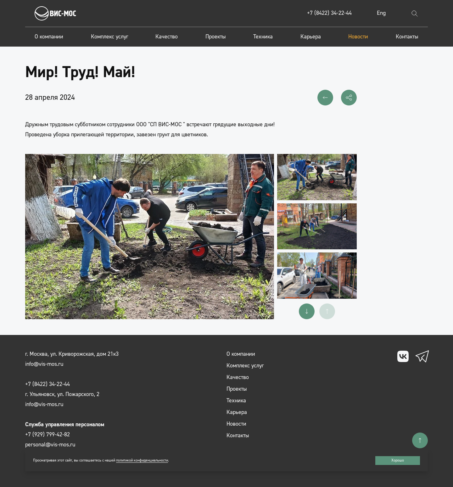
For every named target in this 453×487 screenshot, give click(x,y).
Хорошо (397, 460)
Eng (381, 13)
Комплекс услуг (109, 36)
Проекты (215, 36)
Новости (358, 36)
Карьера (310, 36)
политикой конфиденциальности (142, 460)
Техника (263, 36)
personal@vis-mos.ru (50, 444)
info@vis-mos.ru (44, 364)
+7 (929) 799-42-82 (47, 434)
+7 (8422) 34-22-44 (329, 13)
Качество (166, 36)
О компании (49, 36)
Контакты (407, 36)
